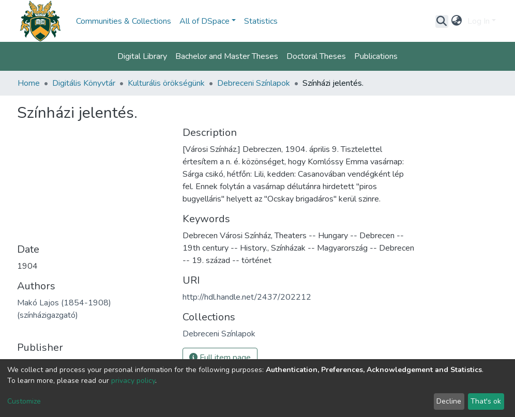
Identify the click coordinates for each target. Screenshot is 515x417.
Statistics (261, 21)
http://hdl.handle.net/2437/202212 (247, 297)
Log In (478, 21)
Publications (376, 56)
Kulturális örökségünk (166, 83)
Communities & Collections (123, 21)
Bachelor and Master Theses (226, 56)
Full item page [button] (220, 357)
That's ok (486, 401)
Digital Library (142, 56)
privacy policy (133, 380)
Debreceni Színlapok (253, 83)
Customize (24, 401)
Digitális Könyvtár (83, 83)
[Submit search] (441, 21)
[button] (456, 21)
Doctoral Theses (316, 56)
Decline (448, 401)
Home (29, 83)
